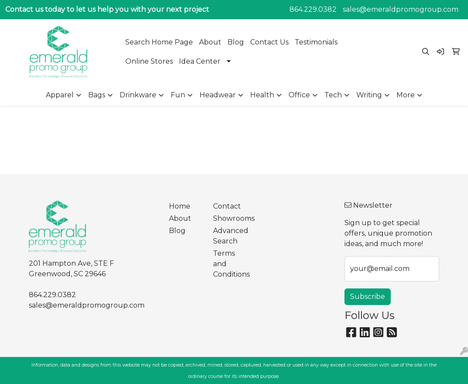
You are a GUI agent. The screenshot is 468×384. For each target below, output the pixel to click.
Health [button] (262, 95)
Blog (235, 42)
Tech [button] (333, 95)
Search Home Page (159, 42)
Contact (227, 206)
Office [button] (299, 95)
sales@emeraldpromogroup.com (400, 9)
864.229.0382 (313, 9)
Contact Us (269, 42)
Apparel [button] (60, 95)
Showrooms (229, 218)
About (210, 42)
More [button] (405, 95)
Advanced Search (229, 235)
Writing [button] (369, 95)
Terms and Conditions (229, 263)
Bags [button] (96, 95)
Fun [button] (178, 95)
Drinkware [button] (138, 95)
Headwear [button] (218, 95)
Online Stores (149, 61)
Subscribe (367, 296)
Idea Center (199, 61)
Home (179, 206)
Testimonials (316, 42)
